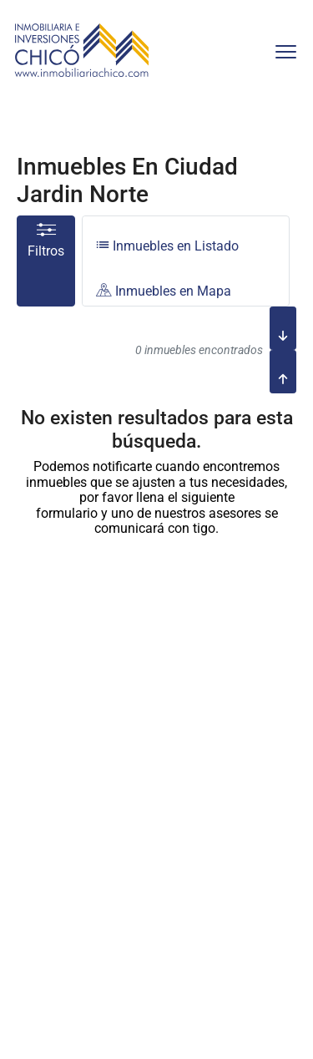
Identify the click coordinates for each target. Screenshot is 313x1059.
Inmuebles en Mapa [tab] (163, 291)
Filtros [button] (46, 241)
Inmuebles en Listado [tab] (167, 246)
